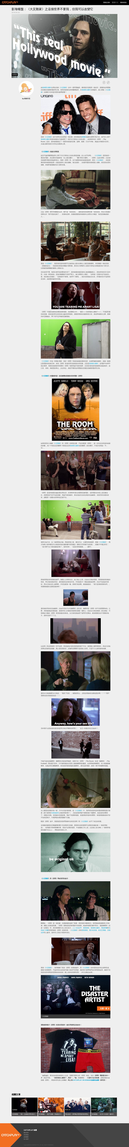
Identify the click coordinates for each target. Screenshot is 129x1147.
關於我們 (26, 1132)
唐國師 (84, 137)
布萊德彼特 (55, 813)
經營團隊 (26, 1137)
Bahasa (123, 2)
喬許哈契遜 (93, 930)
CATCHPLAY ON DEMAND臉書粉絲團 (86, 1080)
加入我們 (26, 1139)
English (106, 2)
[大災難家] (75, 996)
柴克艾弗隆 (102, 930)
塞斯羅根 (86, 928)
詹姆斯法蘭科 (46, 87)
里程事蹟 (26, 1135)
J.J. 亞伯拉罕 (77, 928)
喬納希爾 (104, 928)
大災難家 (63, 87)
